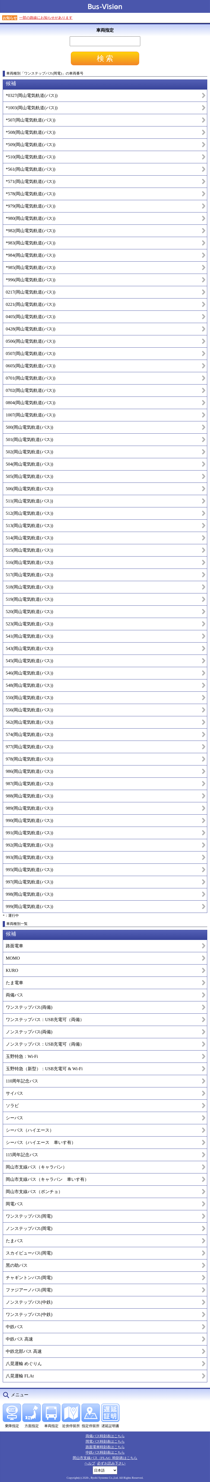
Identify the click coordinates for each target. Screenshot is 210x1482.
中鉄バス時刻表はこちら (105, 1452)
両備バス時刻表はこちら (105, 1436)
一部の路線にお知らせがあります (45, 18)
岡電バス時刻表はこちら (105, 1441)
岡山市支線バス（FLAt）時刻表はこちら (105, 1458)
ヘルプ (89, 1463)
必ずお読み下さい (111, 1463)
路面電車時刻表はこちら (105, 1447)
